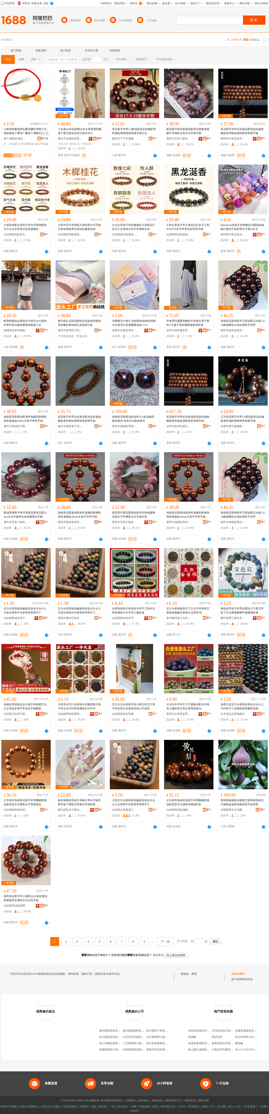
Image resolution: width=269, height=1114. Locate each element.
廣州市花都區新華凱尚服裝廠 (70, 138)
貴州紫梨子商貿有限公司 (161, 1030)
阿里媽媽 (144, 1106)
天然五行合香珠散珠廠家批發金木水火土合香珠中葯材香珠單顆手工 (133, 802)
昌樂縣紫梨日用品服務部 (114, 1049)
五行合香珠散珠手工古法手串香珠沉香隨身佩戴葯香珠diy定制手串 (187, 610)
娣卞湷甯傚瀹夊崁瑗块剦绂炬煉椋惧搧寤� (16, 138)
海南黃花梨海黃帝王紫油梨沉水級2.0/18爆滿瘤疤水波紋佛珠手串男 (243, 322)
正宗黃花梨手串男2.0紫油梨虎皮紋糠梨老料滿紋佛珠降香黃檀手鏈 (242, 418)
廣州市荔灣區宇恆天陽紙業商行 (70, 330)
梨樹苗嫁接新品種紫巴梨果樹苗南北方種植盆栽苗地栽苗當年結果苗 (242, 802)
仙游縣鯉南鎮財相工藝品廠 (16, 809)
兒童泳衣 (63, 144)
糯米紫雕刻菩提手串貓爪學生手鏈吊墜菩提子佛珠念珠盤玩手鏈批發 (79, 802)
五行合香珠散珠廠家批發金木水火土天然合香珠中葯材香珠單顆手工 (25, 610)
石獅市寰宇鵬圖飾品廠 (233, 426)
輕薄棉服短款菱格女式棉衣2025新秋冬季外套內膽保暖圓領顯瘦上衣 (25, 322)
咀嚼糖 (192, 1037)
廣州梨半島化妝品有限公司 (233, 234)
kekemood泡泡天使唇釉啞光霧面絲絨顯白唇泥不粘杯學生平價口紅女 (242, 227)
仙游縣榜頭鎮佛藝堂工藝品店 (178, 809)
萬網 (205, 1106)
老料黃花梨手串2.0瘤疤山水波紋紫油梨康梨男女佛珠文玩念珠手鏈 (25, 898)
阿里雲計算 (167, 1106)
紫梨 (194, 973)
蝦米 (155, 1106)
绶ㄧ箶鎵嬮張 (12, 144)
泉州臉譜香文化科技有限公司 (178, 618)
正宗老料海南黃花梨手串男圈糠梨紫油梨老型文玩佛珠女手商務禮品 (25, 802)
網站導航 (203, 1100)
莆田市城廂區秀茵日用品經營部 (124, 426)
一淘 (112, 1106)
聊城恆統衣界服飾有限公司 (16, 330)
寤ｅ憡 (45, 133)
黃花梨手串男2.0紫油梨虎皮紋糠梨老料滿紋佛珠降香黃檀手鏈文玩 (134, 131)
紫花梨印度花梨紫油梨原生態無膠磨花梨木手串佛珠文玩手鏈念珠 (133, 514)
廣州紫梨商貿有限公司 (112, 1030)
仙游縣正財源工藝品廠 (16, 713)
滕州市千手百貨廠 (123, 138)
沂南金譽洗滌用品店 (224, 1049)
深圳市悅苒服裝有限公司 (178, 330)
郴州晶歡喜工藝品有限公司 (70, 809)
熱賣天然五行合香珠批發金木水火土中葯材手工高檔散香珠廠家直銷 (242, 706)
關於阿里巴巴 (174, 1100)
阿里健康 (250, 1106)
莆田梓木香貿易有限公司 (233, 138)
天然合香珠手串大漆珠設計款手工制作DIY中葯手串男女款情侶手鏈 (187, 227)
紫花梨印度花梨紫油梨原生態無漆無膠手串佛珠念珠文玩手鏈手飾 (187, 131)
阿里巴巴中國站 (50, 1106)
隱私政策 (157, 1100)
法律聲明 (130, 1100)
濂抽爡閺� (27, 144)
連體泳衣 (74, 144)
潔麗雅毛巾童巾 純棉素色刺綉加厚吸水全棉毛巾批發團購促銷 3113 (134, 322)
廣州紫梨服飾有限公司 (136, 1030)
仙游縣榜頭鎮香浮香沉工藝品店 (124, 618)
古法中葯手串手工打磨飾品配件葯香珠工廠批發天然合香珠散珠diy (187, 706)
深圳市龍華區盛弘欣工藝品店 (178, 426)
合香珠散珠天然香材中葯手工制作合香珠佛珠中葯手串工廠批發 (133, 610)
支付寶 (221, 1106)
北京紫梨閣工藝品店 (158, 1037)
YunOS (181, 1106)
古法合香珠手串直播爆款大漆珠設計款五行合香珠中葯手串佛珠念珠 (133, 227)
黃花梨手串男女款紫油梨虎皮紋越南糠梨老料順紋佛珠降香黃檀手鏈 (242, 131)
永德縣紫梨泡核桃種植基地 (139, 1049)
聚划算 (102, 1106)
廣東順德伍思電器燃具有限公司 (230, 1043)
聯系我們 (190, 1100)
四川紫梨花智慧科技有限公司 (116, 1037)
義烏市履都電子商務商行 (70, 426)
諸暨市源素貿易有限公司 (124, 330)
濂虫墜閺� (41, 144)
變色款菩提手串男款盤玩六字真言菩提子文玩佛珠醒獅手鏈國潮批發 (242, 610)
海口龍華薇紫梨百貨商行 (161, 1043)
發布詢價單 (238, 973)
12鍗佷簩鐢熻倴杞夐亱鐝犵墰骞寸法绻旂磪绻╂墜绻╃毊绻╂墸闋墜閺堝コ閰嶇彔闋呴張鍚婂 (26, 131)
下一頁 (165, 941)
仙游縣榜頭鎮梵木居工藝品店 (16, 234)
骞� (44, 138)
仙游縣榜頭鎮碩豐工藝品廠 (16, 905)
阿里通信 (194, 1106)
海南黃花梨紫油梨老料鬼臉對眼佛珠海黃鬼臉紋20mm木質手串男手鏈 (25, 418)
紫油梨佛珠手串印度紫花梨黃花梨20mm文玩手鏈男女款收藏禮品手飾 (25, 514)
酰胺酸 (239, 1043)
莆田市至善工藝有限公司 (178, 138)
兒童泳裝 (86, 144)
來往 (231, 1106)
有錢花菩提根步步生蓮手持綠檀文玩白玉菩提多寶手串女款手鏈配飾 (25, 706)
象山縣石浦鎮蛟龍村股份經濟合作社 (209, 1049)
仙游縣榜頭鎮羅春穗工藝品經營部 (70, 234)
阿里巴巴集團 (9, 1106)
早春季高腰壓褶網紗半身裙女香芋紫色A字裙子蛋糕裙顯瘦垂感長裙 (187, 322)
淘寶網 (83, 1106)
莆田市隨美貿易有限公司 (233, 330)
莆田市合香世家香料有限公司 (178, 713)
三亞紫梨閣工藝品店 (135, 1043)
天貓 (93, 1106)
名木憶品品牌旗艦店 (233, 713)
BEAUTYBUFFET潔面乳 (249, 1049)
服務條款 (143, 1100)
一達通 (262, 1106)
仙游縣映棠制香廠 (123, 713)
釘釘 (239, 1106)
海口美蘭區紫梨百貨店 (112, 1043)
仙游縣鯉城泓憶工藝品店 (16, 618)
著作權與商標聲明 (111, 1100)
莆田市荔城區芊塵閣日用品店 (16, 426)
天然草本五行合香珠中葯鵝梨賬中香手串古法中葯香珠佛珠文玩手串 (79, 706)
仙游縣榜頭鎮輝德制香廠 (70, 713)
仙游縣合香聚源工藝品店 (124, 809)
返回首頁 (158, 955)
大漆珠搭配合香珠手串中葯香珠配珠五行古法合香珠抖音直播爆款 (25, 227)
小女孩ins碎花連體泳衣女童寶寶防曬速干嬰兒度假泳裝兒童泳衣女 (79, 131)
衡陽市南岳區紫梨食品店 (161, 1049)
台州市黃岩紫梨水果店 (136, 1037)
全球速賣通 (69, 1106)
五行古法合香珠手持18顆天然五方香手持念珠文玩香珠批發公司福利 (133, 706)
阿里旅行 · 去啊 (127, 1106)
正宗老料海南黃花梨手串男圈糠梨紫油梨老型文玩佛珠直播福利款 (187, 802)
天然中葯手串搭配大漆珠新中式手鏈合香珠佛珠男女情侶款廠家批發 (79, 227)
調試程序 (217, 1037)
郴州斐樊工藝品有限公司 (233, 618)
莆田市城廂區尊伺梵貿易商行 (178, 522)
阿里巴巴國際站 (29, 1106)
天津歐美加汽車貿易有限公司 (229, 1030)
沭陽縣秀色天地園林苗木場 (233, 809)
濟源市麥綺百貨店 (68, 618)
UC (212, 1106)
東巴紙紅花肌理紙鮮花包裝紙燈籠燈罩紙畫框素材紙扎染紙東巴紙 (79, 322)
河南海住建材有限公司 (201, 1030)
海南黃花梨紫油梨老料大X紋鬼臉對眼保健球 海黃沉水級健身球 (133, 418)
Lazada (134, 1110)
